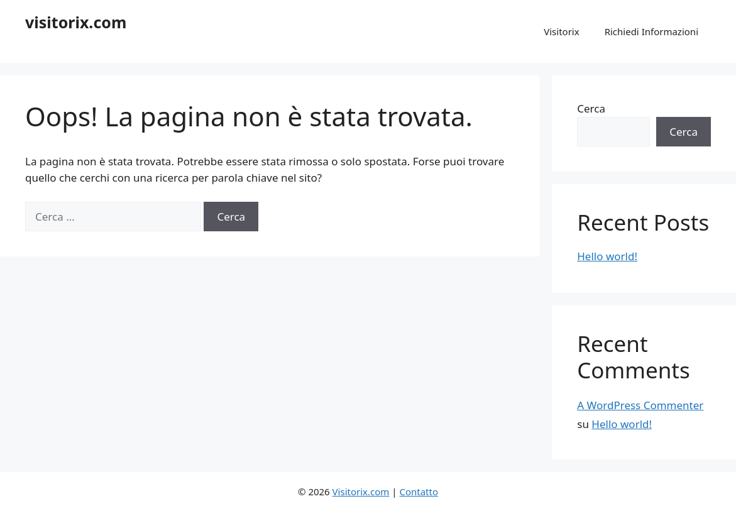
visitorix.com (75, 22)
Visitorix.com (361, 491)
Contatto (418, 491)
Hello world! (607, 256)
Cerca (591, 108)
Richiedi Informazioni (651, 31)
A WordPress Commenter (640, 405)
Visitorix (561, 31)
